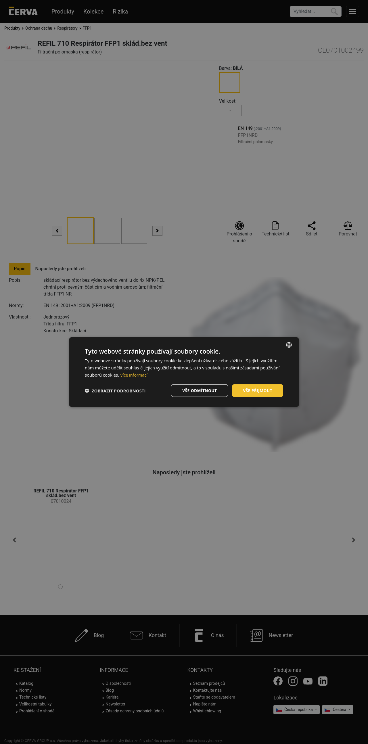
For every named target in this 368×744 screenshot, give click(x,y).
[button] (115, 390)
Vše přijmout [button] (257, 390)
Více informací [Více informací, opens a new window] (134, 374)
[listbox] (289, 345)
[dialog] (184, 372)
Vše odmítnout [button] (198, 390)
